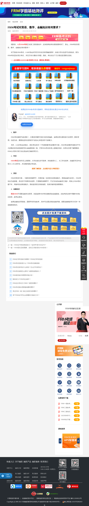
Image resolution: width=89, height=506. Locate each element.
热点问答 (15, 22)
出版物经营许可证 (28, 498)
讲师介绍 (10, 481)
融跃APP (26, 473)
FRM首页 (19, 3)
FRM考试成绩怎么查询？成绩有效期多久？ (27, 271)
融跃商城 (26, 481)
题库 (57, 3)
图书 (37, 3)
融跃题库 (26, 477)
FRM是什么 (27, 3)
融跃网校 (26, 468)
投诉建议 (43, 477)
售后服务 (35, 473)
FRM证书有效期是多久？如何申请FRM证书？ (30, 245)
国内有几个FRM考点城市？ (22, 279)
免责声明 (43, 481)
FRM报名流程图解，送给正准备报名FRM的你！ (31, 247)
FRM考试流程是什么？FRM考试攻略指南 (26, 263)
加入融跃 (18, 473)
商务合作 (43, 473)
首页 (9, 22)
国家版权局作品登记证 (44, 498)
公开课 (52, 3)
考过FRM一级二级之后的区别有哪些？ (25, 291)
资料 (47, 3)
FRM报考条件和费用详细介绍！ (23, 275)
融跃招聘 (18, 481)
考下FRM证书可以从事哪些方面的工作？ (26, 295)
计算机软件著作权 (13, 498)
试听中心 (10, 468)
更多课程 (62, 340)
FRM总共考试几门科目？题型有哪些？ (25, 283)
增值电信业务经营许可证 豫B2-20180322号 (68, 498)
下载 (76, 404)
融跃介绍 (18, 468)
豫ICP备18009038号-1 (53, 502)
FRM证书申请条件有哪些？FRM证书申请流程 (28, 259)
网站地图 (18, 477)
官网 (13, 3)
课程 (33, 3)
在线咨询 (35, 481)
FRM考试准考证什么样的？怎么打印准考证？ (27, 267)
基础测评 (63, 3)
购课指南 (35, 477)
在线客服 (35, 468)
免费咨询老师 (26, 124)
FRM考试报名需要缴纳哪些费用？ (24, 287)
